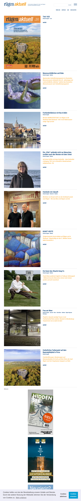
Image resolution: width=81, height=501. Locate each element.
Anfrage (64, 10)
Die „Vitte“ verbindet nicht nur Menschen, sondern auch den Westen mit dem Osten (57, 153)
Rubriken (51, 75)
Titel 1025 (46, 17)
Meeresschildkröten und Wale (53, 73)
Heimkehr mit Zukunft (50, 192)
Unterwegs (45, 313)
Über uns (58, 10)
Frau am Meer (47, 311)
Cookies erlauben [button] (73, 495)
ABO (68, 10)
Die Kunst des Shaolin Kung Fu (53, 271)
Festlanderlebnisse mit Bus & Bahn (55, 113)
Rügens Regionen (69, 312)
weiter (44, 22)
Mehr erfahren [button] (21, 498)
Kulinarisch (52, 193)
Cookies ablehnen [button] (63, 495)
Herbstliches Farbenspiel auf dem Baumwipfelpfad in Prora (54, 351)
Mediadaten (73, 10)
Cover (51, 18)
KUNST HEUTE (48, 231)
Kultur (55, 312)
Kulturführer (59, 312)
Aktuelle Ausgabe (46, 18)
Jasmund (51, 312)
